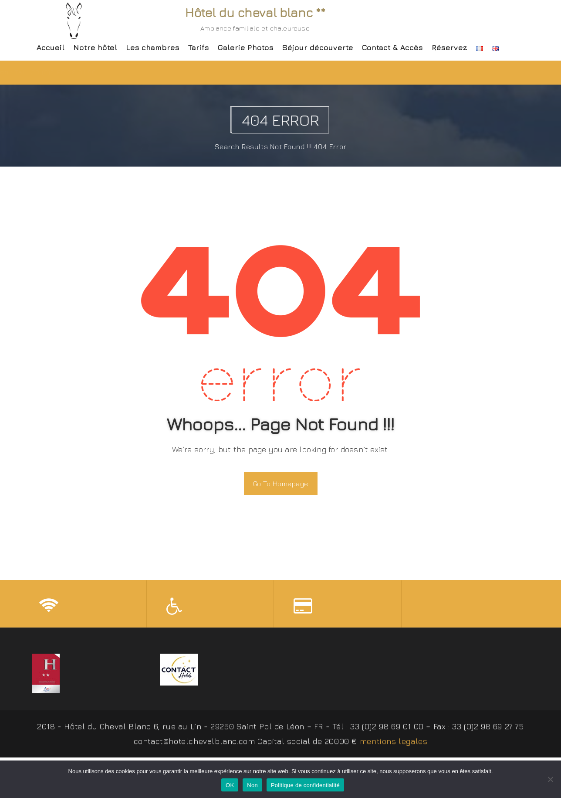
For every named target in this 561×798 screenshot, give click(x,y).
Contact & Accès (392, 47)
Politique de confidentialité (305, 785)
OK (230, 785)
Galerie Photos (246, 47)
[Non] (550, 779)
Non (252, 785)
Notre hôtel (95, 47)
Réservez (449, 47)
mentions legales (394, 744)
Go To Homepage (280, 484)
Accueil (50, 47)
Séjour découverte (317, 47)
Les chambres (152, 47)
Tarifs (198, 47)
